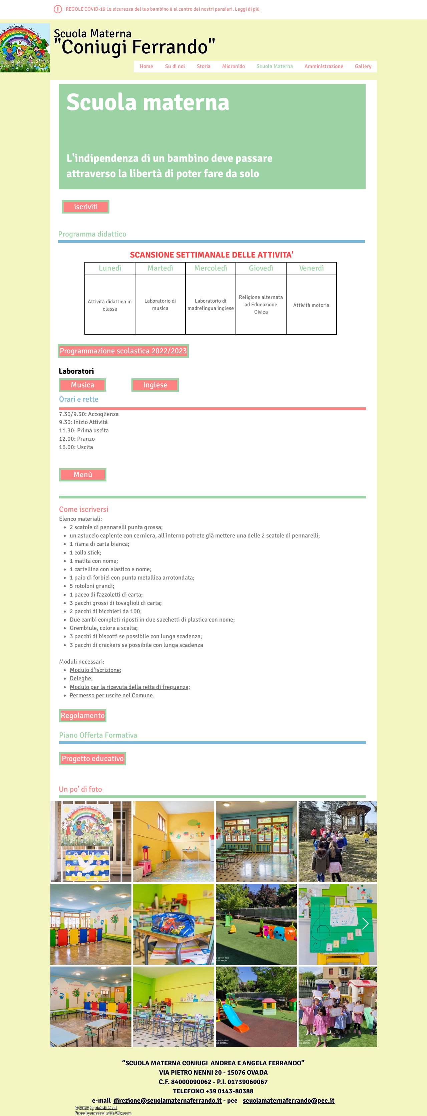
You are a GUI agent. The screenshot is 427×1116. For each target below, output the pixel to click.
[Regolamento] (82, 715)
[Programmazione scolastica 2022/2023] (123, 351)
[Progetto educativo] (92, 758)
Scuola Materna (93, 33)
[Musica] (82, 385)
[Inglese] (155, 385)
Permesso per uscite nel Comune (111, 695)
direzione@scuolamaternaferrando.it (167, 1100)
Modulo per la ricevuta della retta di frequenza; (130, 687)
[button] (109, 268)
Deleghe (80, 678)
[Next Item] (365, 924)
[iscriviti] (85, 207)
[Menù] (82, 474)
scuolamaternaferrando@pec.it (289, 1100)
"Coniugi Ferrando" (135, 47)
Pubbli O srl (106, 1108)
